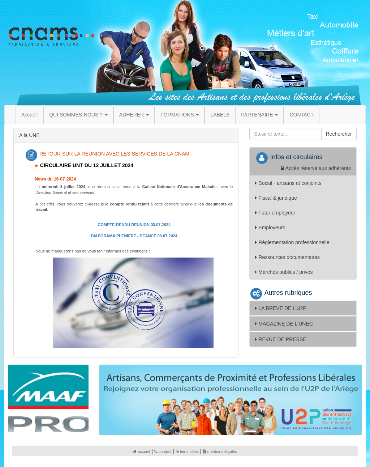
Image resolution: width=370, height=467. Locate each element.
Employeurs (270, 227)
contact (162, 451)
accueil (141, 451)
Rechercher (339, 134)
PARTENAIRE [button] (259, 115)
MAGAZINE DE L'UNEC (284, 324)
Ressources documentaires (287, 257)
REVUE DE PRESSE (280, 339)
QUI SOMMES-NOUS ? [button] (78, 115)
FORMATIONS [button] (179, 115)
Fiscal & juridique (276, 198)
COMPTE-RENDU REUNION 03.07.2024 (134, 224)
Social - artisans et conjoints (288, 183)
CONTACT (301, 115)
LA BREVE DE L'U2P (280, 308)
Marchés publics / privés (284, 272)
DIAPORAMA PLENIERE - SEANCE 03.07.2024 (134, 236)
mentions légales (220, 451)
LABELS (219, 115)
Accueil (29, 115)
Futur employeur (275, 213)
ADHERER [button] (134, 115)
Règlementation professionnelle (292, 242)
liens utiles (187, 451)
